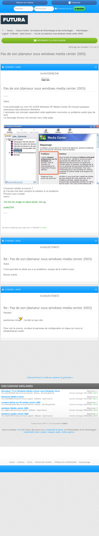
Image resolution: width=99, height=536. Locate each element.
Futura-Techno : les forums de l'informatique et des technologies (44, 30)
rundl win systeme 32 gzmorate (57, 377)
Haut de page (84, 462)
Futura (12, 462)
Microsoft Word (35, 377)
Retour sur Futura (24, 2)
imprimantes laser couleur (35, 432)
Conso (29, 462)
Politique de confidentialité (65, 462)
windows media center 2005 (15, 414)
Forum (10, 30)
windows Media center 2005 (14, 408)
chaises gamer (67, 432)
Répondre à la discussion (49, 40)
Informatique (82, 30)
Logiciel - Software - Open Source (16, 33)
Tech (19, 429)
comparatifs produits (54, 429)
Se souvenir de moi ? (64, 8)
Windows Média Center (12, 396)
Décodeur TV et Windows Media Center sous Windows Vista (30, 391)
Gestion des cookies (43, 462)
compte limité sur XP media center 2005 (20, 402)
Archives (20, 462)
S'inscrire (74, 2)
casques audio (54, 432)
